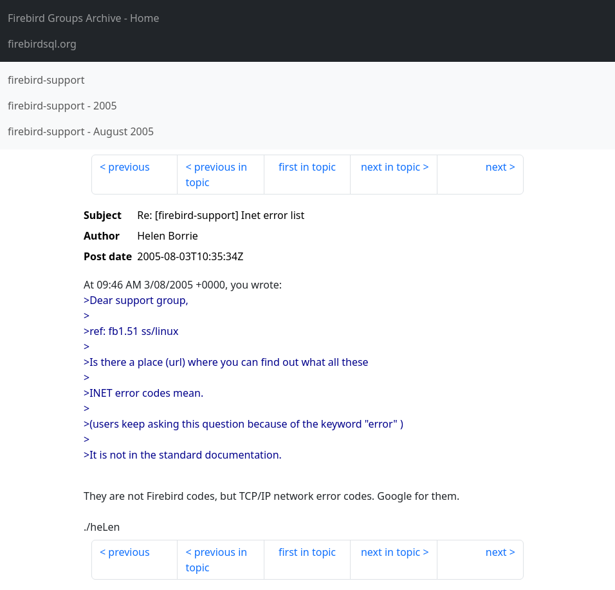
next (496, 167)
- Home (84, 18)
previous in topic (216, 174)
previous (128, 167)
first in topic (307, 167)
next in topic (390, 167)
